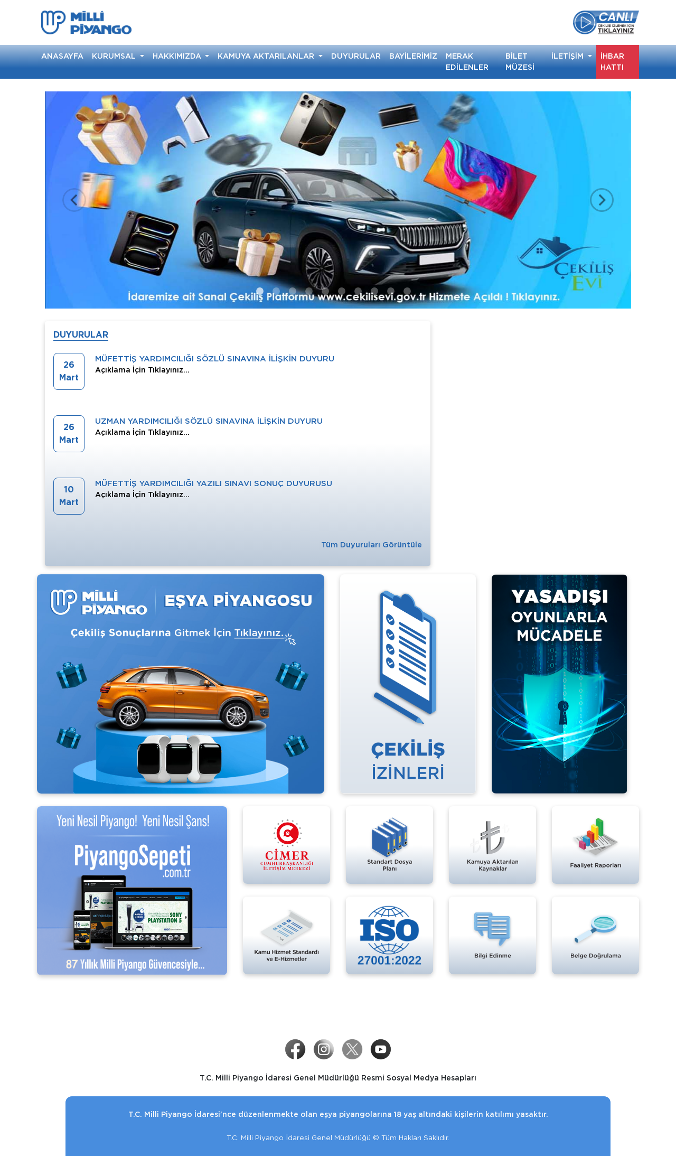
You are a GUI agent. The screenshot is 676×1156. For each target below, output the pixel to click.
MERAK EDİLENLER (467, 61)
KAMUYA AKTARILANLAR (267, 56)
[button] (74, 200)
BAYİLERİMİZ (413, 56)
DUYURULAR (356, 56)
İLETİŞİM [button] (568, 56)
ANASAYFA (62, 56)
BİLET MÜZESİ (519, 61)
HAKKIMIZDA (178, 56)
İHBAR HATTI (612, 61)
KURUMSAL (115, 56)
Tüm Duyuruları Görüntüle (371, 544)
